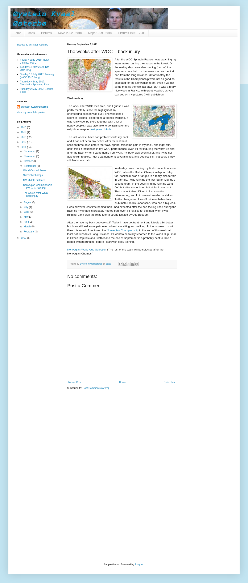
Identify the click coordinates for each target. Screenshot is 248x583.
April (26, 221)
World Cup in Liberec (35, 170)
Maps (31, 33)
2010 (24, 237)
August (28, 202)
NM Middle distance (34, 180)
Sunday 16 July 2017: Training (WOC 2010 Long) (37, 76)
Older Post (169, 382)
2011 (24, 147)
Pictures (46, 33)
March (28, 226)
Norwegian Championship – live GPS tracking (38, 186)
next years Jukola (100, 129)
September (30, 165)
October (28, 161)
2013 (24, 137)
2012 (24, 142)
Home (17, 33)
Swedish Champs (33, 175)
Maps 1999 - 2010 (100, 33)
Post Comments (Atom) (96, 388)
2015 (24, 127)
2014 (24, 132)
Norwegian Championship (123, 230)
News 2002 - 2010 (70, 33)
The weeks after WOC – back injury (36, 194)
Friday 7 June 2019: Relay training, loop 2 (34, 61)
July (26, 207)
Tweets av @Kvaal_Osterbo (32, 44)
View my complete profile (31, 112)
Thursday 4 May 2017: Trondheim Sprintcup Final (34, 83)
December (30, 151)
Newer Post (74, 382)
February (29, 231)
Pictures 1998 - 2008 (131, 33)
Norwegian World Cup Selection (87, 249)
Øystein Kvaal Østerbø (34, 106)
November (30, 156)
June (27, 211)
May (26, 216)
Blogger (139, 564)
